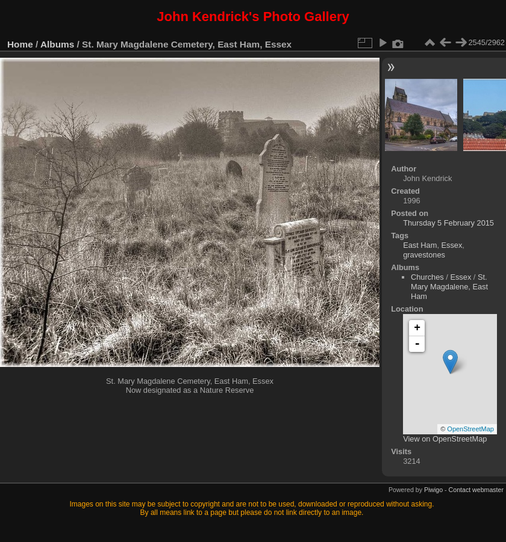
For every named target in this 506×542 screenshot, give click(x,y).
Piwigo (433, 489)
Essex (452, 245)
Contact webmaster (476, 489)
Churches (427, 277)
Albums (57, 44)
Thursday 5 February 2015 (448, 222)
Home (20, 44)
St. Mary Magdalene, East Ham (449, 287)
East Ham (420, 245)
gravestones (424, 254)
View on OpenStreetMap (445, 438)
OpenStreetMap (470, 429)
